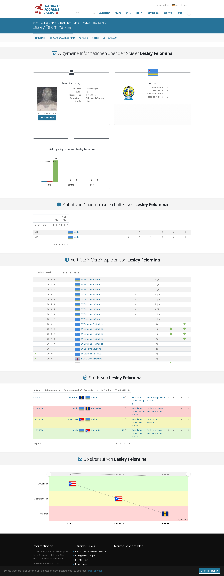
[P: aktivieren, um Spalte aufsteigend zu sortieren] (188, 269)
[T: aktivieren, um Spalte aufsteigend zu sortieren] (142, 221)
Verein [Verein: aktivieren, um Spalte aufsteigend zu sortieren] (62, 269)
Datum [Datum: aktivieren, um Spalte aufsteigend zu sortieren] (36, 387)
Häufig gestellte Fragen (85, 528)
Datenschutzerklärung (84, 545)
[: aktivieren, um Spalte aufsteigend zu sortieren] (35, 269)
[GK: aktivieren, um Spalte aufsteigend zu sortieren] (179, 387)
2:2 (96, 404)
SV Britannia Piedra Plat (75, 321)
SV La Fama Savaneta (75, 345)
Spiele (95, 38)
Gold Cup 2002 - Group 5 (114, 394)
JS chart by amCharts (48, 161)
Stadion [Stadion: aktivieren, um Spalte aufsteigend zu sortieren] (140, 387)
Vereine (83, 38)
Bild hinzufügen (47, 117)
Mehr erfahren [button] (95, 571)
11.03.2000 (38, 409)
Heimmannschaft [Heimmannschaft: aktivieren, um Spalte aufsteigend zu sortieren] (60, 387)
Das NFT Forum (81, 533)
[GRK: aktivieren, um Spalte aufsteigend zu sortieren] (184, 387)
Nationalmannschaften (62, 38)
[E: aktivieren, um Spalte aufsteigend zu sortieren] (132, 221)
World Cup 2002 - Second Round (118, 399)
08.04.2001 (38, 394)
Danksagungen (81, 537)
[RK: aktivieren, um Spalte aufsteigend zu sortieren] (189, 387)
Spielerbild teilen (82, 541)
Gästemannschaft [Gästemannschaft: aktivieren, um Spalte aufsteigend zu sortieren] (79, 387)
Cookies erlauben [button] (209, 571)
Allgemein (40, 38)
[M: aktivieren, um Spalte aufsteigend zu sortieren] (183, 269)
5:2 (95, 394)
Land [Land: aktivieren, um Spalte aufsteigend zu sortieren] (68, 221)
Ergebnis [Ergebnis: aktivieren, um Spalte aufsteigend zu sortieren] (96, 387)
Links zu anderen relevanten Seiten (90, 524)
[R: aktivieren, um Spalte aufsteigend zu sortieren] (170, 269)
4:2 (96, 409)
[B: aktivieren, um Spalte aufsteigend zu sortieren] (123, 221)
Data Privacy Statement (85, 549)
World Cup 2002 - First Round (116, 404)
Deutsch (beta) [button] (180, 5)
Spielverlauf (110, 38)
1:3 (96, 399)
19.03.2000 (38, 404)
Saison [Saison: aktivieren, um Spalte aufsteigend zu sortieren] (36, 221)
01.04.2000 (38, 399)
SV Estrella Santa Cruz (75, 350)
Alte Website (163, 5)
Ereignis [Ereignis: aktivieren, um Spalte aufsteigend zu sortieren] (107, 387)
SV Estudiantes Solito (74, 276)
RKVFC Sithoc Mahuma (75, 355)
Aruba (74, 229)
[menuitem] (118, 447)
